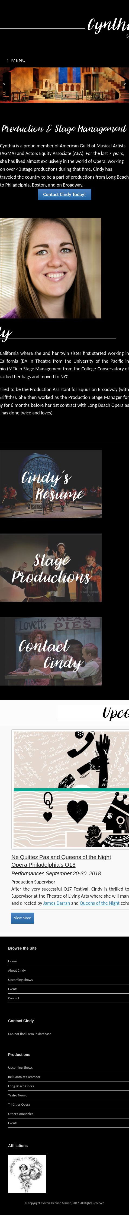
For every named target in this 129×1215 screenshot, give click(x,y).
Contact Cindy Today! (64, 194)
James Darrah (56, 903)
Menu (16, 60)
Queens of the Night (100, 903)
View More (22, 918)
